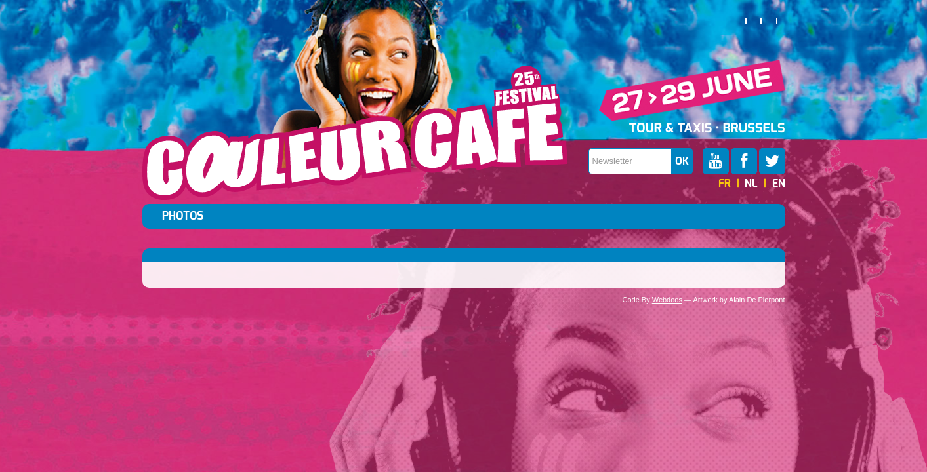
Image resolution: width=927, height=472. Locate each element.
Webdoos (667, 300)
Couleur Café (354, 133)
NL (751, 183)
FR (724, 183)
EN (778, 183)
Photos (182, 216)
